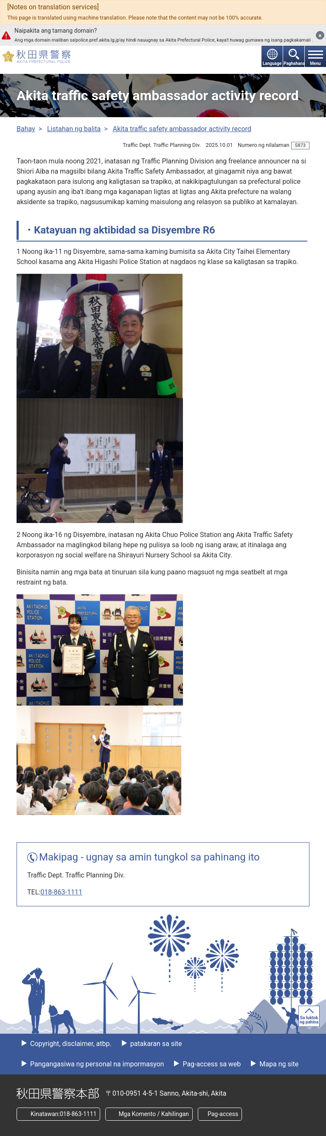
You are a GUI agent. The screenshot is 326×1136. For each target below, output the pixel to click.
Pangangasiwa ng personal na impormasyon (96, 1064)
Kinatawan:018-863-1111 (63, 1114)
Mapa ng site (278, 1064)
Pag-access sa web (211, 1064)
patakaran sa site (155, 1044)
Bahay (26, 129)
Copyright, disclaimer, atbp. (70, 1044)
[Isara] (320, 35)
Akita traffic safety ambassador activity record (182, 129)
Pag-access (223, 1114)
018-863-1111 (61, 892)
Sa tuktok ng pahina (309, 1019)
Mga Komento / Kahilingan (153, 1114)
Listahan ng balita (74, 129)
